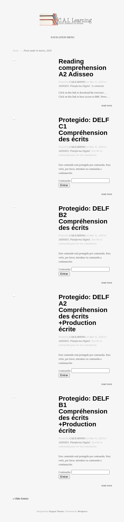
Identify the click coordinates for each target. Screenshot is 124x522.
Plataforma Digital (80, 86)
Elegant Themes (56, 511)
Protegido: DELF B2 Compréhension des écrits (84, 218)
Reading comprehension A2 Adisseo (82, 68)
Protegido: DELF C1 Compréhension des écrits (84, 129)
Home (16, 50)
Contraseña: (84, 180)
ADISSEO (64, 86)
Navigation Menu (61, 37)
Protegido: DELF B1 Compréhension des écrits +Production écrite (84, 414)
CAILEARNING (77, 81)
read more (106, 105)
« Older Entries (20, 498)
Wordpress (82, 511)
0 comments (98, 86)
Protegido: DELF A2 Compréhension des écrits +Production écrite (84, 313)
